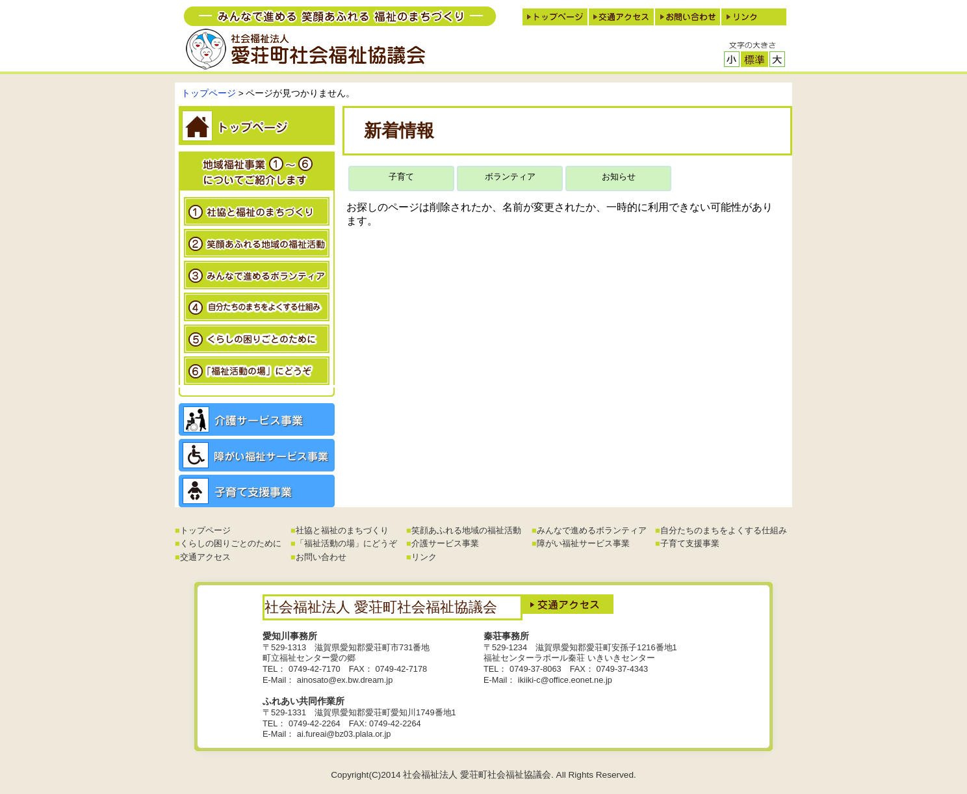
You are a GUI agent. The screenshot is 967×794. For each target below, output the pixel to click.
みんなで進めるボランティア (592, 530)
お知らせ (619, 176)
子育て (401, 176)
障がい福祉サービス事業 (583, 543)
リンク (424, 557)
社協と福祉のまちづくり (342, 530)
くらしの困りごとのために (230, 543)
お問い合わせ (321, 557)
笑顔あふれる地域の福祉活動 (466, 530)
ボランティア (510, 176)
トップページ (208, 93)
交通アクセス (205, 557)
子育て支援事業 (689, 543)
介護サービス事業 (445, 543)
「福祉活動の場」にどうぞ (346, 543)
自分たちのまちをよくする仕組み (723, 530)
